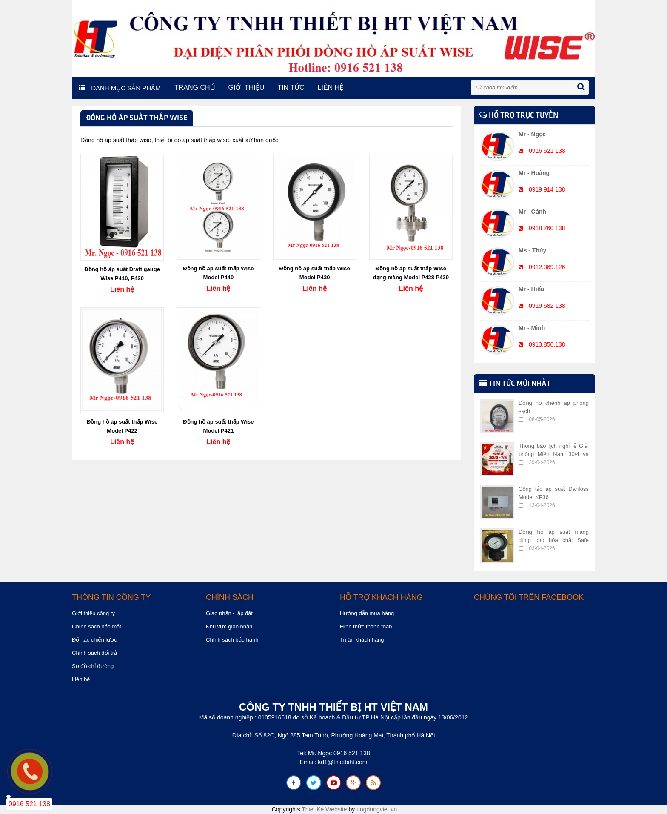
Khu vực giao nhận (229, 626)
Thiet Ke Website (324, 809)
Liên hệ (331, 87)
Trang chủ (194, 87)
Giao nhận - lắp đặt (229, 613)
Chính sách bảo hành (232, 639)
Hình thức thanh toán (366, 626)
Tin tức (290, 87)
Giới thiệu (246, 87)
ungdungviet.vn (376, 809)
